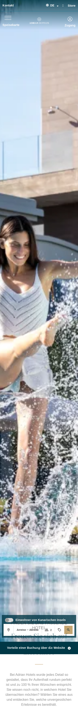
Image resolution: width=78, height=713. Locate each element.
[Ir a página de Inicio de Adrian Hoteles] (39, 21)
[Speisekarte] (8, 18)
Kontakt (8, 5)
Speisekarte (11, 25)
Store (72, 5)
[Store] (63, 5)
